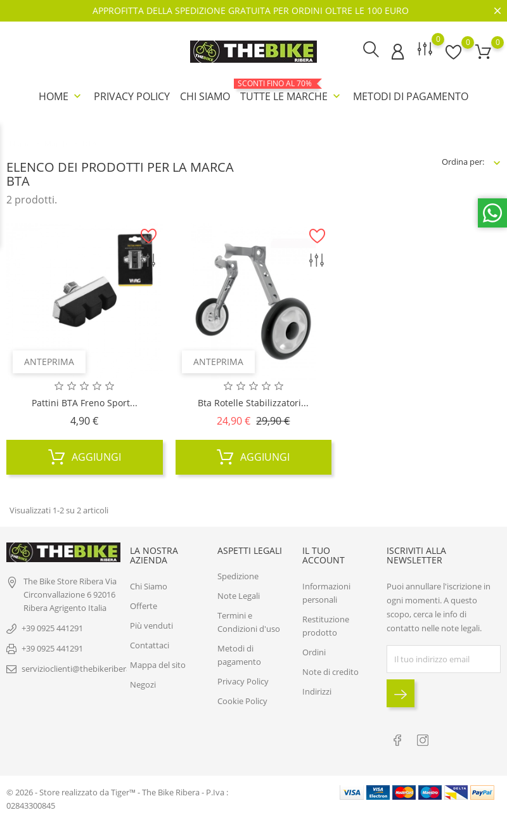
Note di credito (330, 671)
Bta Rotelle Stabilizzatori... (253, 402)
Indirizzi (316, 690)
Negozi (143, 684)
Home (61, 96)
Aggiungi (84, 456)
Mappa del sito (158, 664)
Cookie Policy (242, 700)
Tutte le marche (291, 91)
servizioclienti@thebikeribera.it (80, 668)
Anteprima (49, 361)
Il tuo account (323, 554)
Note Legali (238, 595)
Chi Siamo (205, 96)
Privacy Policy (132, 96)
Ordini (314, 651)
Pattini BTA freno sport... (85, 402)
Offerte (143, 605)
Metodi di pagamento (410, 96)
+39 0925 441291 (52, 627)
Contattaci (149, 644)
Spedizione (238, 575)
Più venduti (151, 625)
